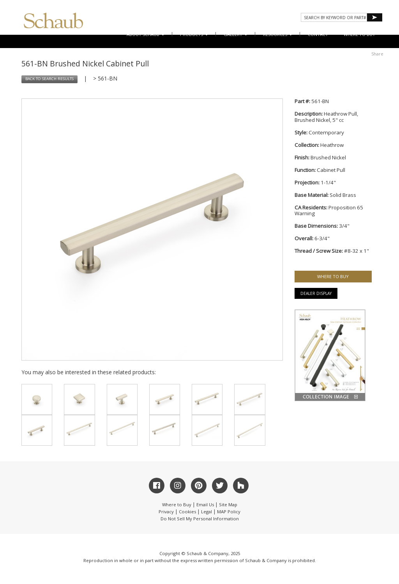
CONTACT (318, 34)
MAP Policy (228, 511)
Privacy (166, 511)
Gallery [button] (235, 34)
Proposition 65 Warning (329, 210)
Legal (206, 511)
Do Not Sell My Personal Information (200, 518)
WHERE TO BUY (359, 34)
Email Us (205, 504)
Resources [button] (277, 34)
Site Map (228, 504)
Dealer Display (316, 293)
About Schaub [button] (145, 34)
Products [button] (194, 34)
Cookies (187, 511)
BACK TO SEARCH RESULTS (49, 78)
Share (377, 54)
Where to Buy (176, 504)
